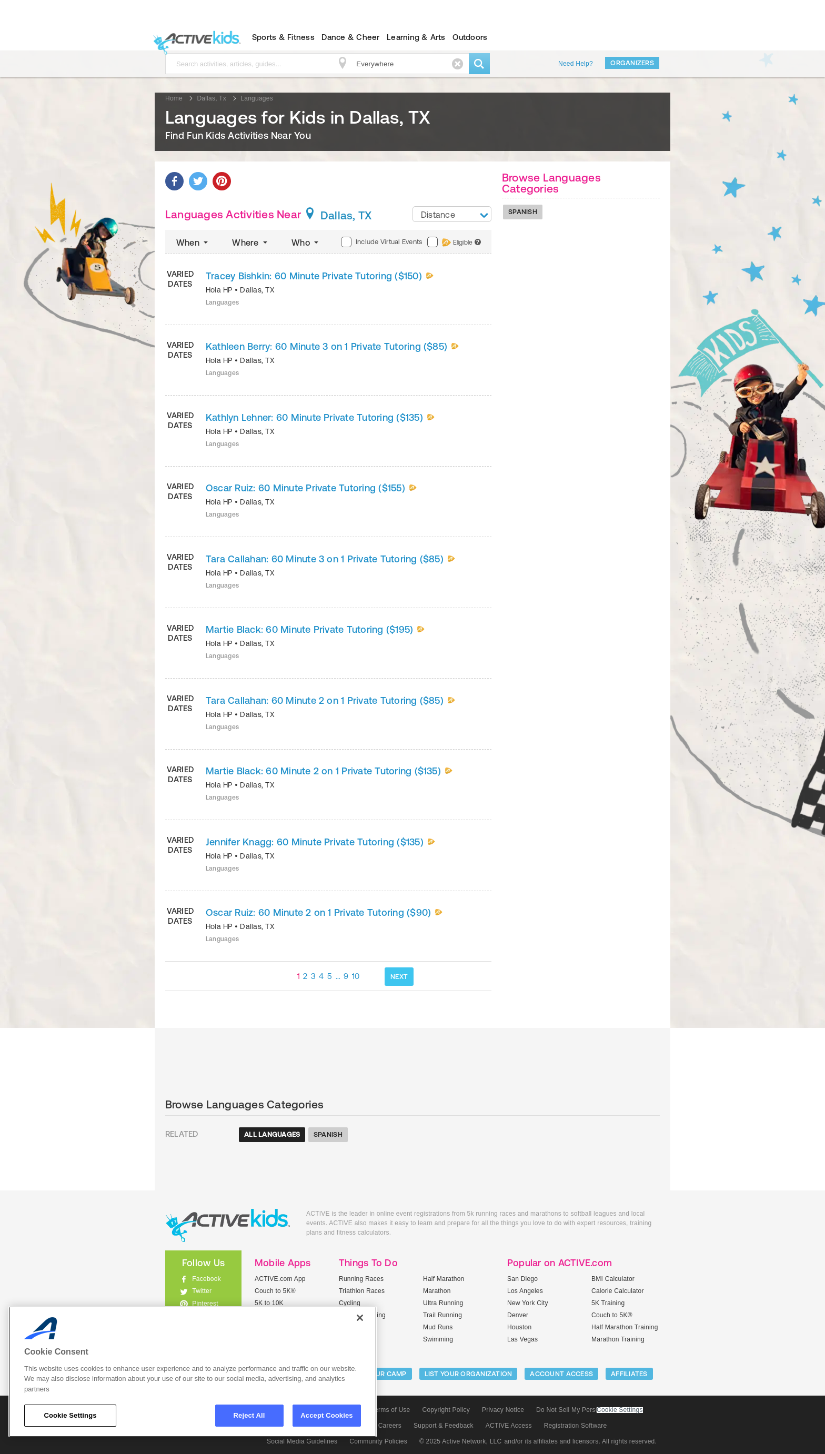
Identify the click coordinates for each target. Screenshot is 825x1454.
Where (250, 242)
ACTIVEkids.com (194, 37)
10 (356, 976)
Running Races (361, 1279)
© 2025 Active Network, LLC (460, 1441)
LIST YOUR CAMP (378, 1374)
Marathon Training (618, 1339)
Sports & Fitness (283, 37)
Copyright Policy (446, 1409)
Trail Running (442, 1315)
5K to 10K (269, 1303)
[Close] (359, 1317)
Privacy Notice (503, 1409)
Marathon (437, 1291)
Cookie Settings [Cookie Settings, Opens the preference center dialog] (70, 1415)
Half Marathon (444, 1279)
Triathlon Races (362, 1291)
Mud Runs (438, 1327)
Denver (517, 1315)
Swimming (438, 1339)
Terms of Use (390, 1409)
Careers (389, 1425)
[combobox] (452, 214)
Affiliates (629, 1374)
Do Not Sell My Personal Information (589, 1409)
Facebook (206, 1279)
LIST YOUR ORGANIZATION (468, 1374)
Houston (519, 1327)
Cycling (349, 1303)
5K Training (608, 1303)
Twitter (202, 1291)
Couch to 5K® (275, 1291)
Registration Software (575, 1425)
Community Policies (378, 1441)
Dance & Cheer (350, 37)
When (193, 242)
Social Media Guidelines (302, 1441)
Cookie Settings (620, 1410)
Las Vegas (522, 1339)
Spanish (522, 212)
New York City (527, 1303)
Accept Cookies (326, 1415)
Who (305, 242)
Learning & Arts (416, 37)
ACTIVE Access (509, 1425)
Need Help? (575, 63)
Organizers (632, 63)
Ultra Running (443, 1303)
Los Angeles (525, 1291)
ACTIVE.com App (280, 1279)
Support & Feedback (444, 1425)
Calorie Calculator (617, 1291)
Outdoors (469, 37)
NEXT (399, 977)
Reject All (249, 1415)
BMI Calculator (613, 1279)
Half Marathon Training (624, 1327)
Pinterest (205, 1303)
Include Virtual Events (381, 242)
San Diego (522, 1279)
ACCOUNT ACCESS (561, 1374)
